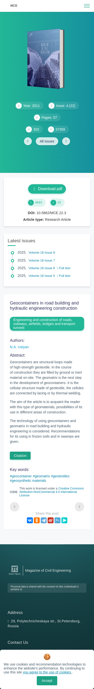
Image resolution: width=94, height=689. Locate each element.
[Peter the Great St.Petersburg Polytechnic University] (15, 575)
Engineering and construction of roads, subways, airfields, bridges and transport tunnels (44, 324)
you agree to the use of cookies (47, 672)
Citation (20, 456)
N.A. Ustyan (19, 347)
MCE (13, 5)
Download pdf (47, 189)
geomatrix (42, 476)
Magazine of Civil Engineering (48, 570)
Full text (63, 268)
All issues (47, 141)
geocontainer (22, 476)
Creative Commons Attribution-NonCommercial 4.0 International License (51, 492)
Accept (47, 681)
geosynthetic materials (29, 481)
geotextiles (61, 476)
